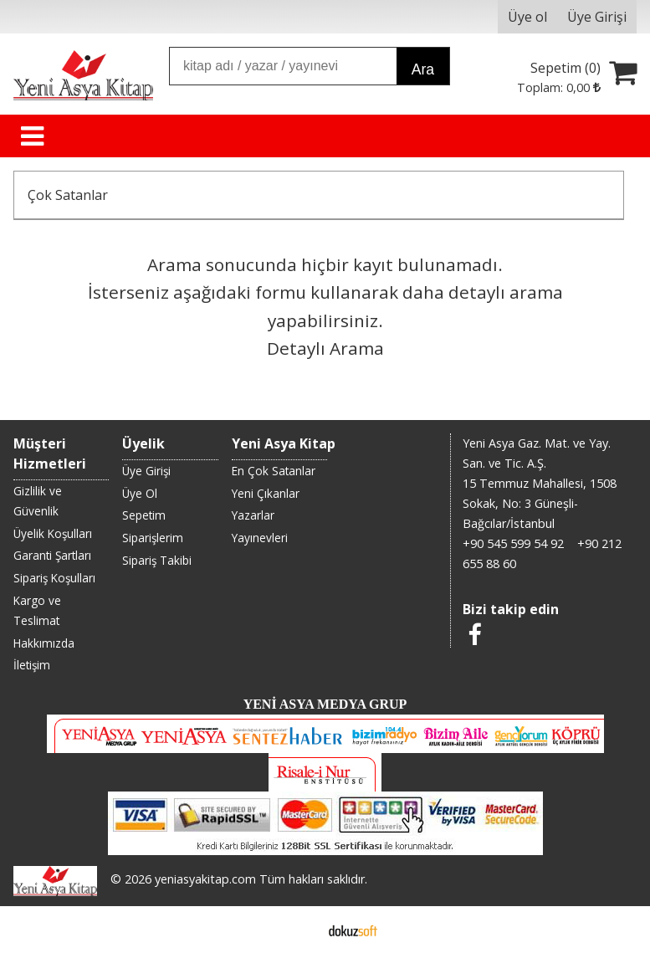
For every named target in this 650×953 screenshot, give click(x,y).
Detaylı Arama (325, 348)
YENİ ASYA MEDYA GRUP (325, 704)
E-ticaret (298, 929)
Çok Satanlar (68, 195)
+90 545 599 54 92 (513, 543)
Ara (423, 69)
